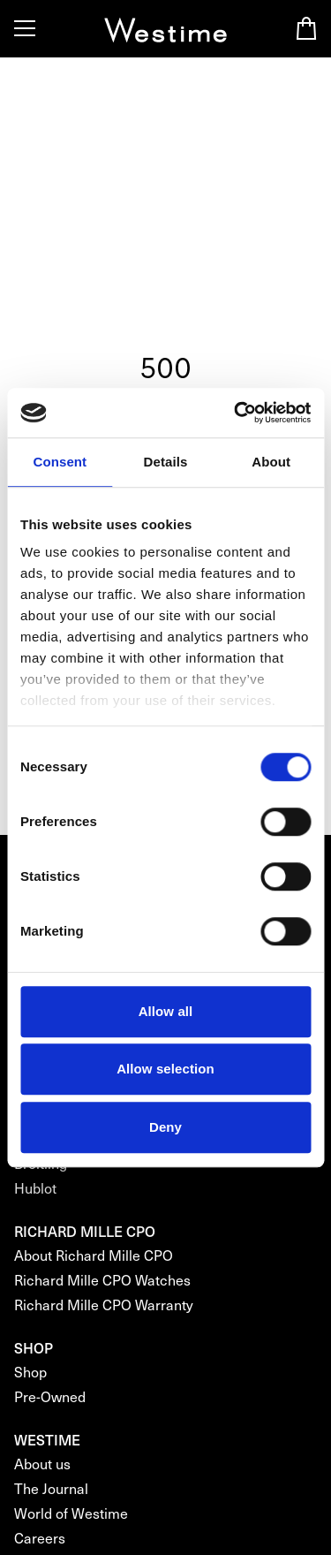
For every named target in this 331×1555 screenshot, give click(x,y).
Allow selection (165, 1068)
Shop (30, 1371)
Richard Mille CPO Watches (102, 1280)
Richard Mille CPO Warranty (103, 1304)
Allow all (166, 1011)
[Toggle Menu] (25, 28)
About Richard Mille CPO (93, 1255)
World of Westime (71, 1513)
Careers (39, 1537)
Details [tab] (166, 461)
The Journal (51, 1488)
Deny (165, 1126)
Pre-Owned (50, 1396)
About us (42, 1463)
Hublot (35, 1188)
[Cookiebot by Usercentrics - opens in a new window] (236, 412)
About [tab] (271, 461)
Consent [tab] (60, 461)
